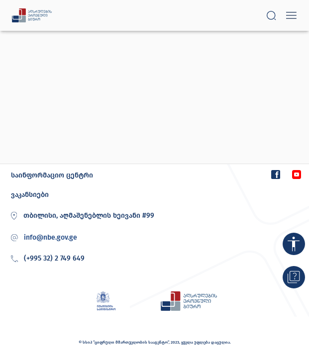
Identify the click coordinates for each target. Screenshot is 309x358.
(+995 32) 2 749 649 (46, 259)
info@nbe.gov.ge (50, 238)
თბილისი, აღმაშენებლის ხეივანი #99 (81, 216)
